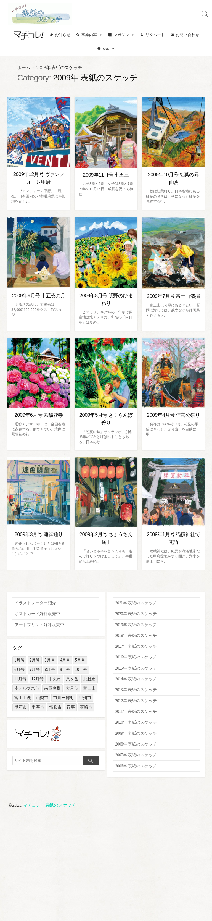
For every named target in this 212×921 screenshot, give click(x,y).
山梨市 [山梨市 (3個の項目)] (42, 697)
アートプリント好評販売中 (39, 624)
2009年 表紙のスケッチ (136, 734)
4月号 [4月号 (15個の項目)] (65, 660)
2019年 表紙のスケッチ (136, 624)
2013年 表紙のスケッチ (136, 690)
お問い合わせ (187, 34)
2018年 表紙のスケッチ (136, 635)
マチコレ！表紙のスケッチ (49, 804)
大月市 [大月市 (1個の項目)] (72, 688)
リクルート (155, 34)
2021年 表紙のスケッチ (136, 602)
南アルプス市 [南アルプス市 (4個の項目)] (26, 688)
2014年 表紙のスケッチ (136, 679)
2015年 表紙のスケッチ (136, 668)
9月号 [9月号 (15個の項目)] (65, 669)
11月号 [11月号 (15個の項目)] (20, 678)
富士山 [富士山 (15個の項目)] (89, 688)
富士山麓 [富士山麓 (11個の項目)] (22, 697)
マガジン (123, 34)
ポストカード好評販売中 (37, 613)
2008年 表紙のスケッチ (136, 744)
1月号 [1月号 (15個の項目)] (19, 660)
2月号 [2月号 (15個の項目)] (35, 660)
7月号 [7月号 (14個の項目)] (35, 669)
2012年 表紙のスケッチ (136, 701)
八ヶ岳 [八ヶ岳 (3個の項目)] (72, 678)
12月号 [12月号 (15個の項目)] (37, 678)
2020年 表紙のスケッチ (136, 613)
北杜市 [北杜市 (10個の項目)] (89, 678)
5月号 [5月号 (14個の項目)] (80, 660)
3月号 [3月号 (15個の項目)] (50, 660)
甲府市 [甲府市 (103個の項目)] (20, 707)
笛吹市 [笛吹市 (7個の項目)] (55, 707)
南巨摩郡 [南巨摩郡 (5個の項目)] (52, 688)
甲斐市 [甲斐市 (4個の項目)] (38, 707)
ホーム (23, 67)
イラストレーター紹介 (35, 602)
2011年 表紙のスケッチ (136, 712)
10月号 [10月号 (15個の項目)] (81, 669)
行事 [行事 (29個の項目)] (71, 707)
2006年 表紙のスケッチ (136, 766)
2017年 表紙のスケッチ (136, 646)
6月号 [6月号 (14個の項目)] (19, 669)
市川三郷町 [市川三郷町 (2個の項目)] (63, 697)
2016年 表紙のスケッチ (136, 657)
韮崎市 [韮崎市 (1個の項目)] (86, 707)
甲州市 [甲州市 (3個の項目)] (85, 697)
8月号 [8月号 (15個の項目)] (50, 669)
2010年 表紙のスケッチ (136, 723)
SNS (109, 48)
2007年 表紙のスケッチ (136, 756)
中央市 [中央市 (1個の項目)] (55, 678)
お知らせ (62, 34)
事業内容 (91, 34)
